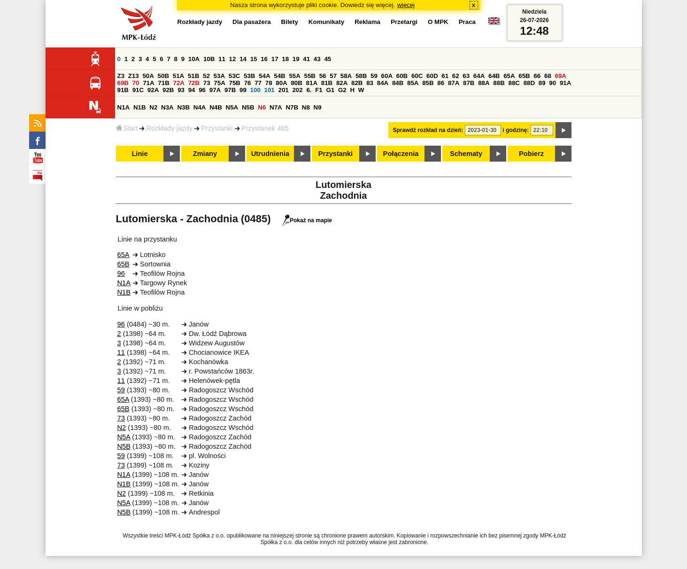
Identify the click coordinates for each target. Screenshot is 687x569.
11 (221, 58)
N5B (248, 107)
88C (514, 82)
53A (219, 75)
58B (361, 75)
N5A (232, 107)
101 (269, 90)
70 (135, 82)
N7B (292, 107)
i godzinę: (515, 130)
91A (565, 82)
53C (234, 75)
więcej (406, 4)
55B (310, 75)
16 (264, 58)
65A (509, 75)
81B (326, 82)
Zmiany (205, 153)
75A (219, 82)
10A (194, 58)
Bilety (289, 21)
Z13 (133, 75)
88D (529, 82)
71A (148, 82)
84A (382, 82)
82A (341, 82)
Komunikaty (326, 21)
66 (536, 75)
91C (138, 90)
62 (455, 75)
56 (322, 75)
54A (264, 75)
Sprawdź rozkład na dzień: (428, 130)
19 (296, 58)
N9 (318, 107)
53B (249, 75)
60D (432, 75)
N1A (123, 107)
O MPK (438, 21)
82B (357, 82)
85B (427, 82)
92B (168, 90)
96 (202, 90)
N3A (167, 107)
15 (253, 58)
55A (294, 75)
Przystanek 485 (265, 128)
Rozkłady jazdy (169, 128)
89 (542, 82)
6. (308, 90)
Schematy (466, 153)
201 (283, 90)
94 (191, 90)
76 (247, 82)
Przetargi (404, 21)
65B (524, 75)
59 (374, 75)
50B (163, 75)
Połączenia (401, 153)
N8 (306, 107)
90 (552, 82)
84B (397, 82)
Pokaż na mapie (307, 220)
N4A (199, 107)
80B (296, 82)
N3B (183, 107)
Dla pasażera (251, 21)
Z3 (121, 75)
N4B (215, 107)
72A (179, 82)
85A (412, 82)
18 (285, 58)
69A (560, 75)
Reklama (367, 21)
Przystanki (217, 128)
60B (402, 75)
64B (494, 75)
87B (468, 82)
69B (123, 82)
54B (279, 75)
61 (444, 75)
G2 (342, 90)
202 (297, 90)
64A (479, 75)
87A (453, 82)
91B (123, 90)
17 (274, 58)
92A (153, 90)
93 (181, 90)
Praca (467, 21)
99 (243, 90)
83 (369, 82)
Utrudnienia (270, 153)
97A (215, 90)
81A (311, 82)
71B (163, 82)
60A (387, 75)
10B (209, 58)
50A (148, 75)
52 (206, 75)
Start (127, 128)
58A (346, 75)
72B (194, 82)
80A (281, 82)
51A (178, 75)
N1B (139, 107)
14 (243, 58)
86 (440, 82)
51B (193, 75)
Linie (139, 153)
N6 (262, 107)
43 (317, 58)
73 (206, 82)
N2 (153, 107)
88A (483, 82)
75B (234, 82)
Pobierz (531, 153)
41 (306, 58)
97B (230, 90)
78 (268, 82)
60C (417, 75)
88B (498, 82)
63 (466, 75)
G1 (330, 90)
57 (333, 75)
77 (258, 82)
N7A (276, 107)
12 (232, 58)
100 (255, 90)
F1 (319, 90)
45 (327, 58)
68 (547, 75)
